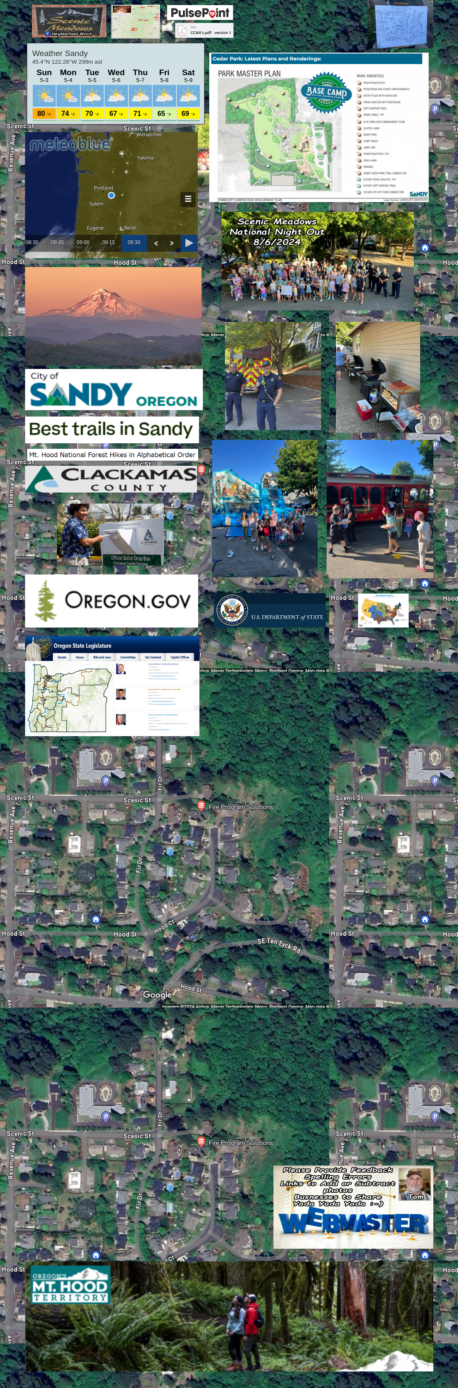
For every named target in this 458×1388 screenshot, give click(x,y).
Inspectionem (189, 753)
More (46, 1383)
